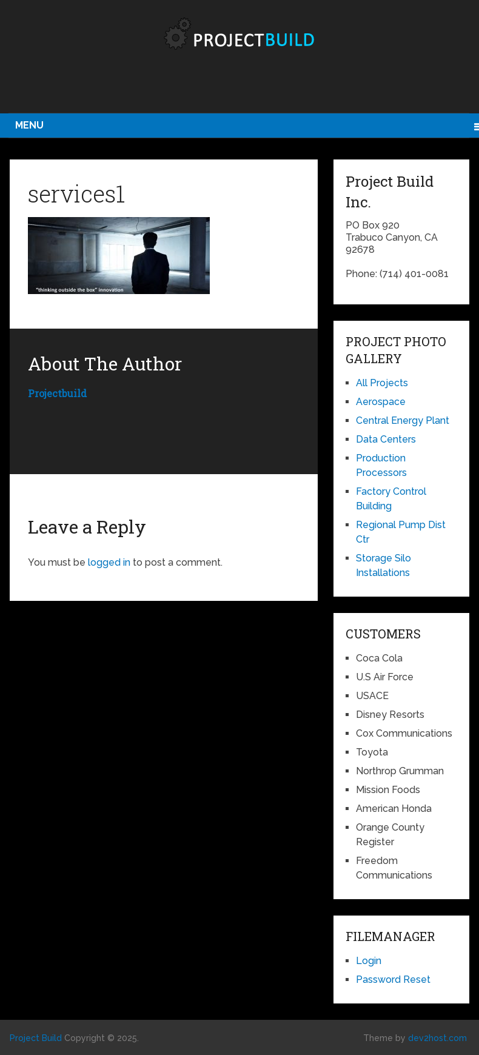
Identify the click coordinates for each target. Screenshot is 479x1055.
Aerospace (381, 401)
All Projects (382, 383)
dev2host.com (437, 1038)
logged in (109, 562)
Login (368, 960)
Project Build (36, 1038)
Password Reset (393, 979)
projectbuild (57, 393)
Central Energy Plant (402, 420)
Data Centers (386, 439)
